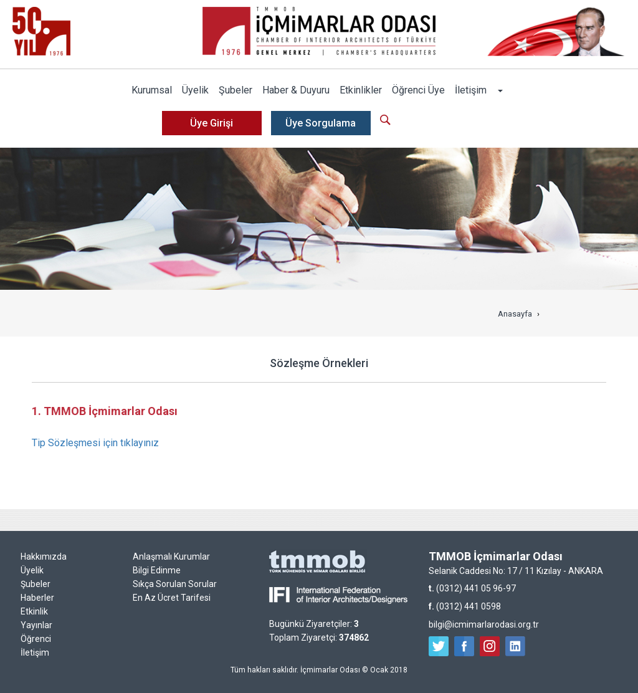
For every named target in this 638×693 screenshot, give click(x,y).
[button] (500, 90)
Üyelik (195, 90)
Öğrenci (36, 639)
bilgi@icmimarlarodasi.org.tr (484, 624)
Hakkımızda (44, 557)
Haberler (37, 598)
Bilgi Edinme (157, 570)
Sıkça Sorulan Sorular (175, 584)
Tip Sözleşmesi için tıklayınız (95, 443)
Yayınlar (36, 625)
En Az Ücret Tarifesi (172, 598)
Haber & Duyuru (296, 90)
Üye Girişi (211, 123)
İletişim (471, 90)
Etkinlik (34, 611)
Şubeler (235, 90)
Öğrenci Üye (418, 90)
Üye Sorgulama (320, 123)
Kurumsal (151, 90)
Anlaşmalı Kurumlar (171, 557)
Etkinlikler (361, 90)
